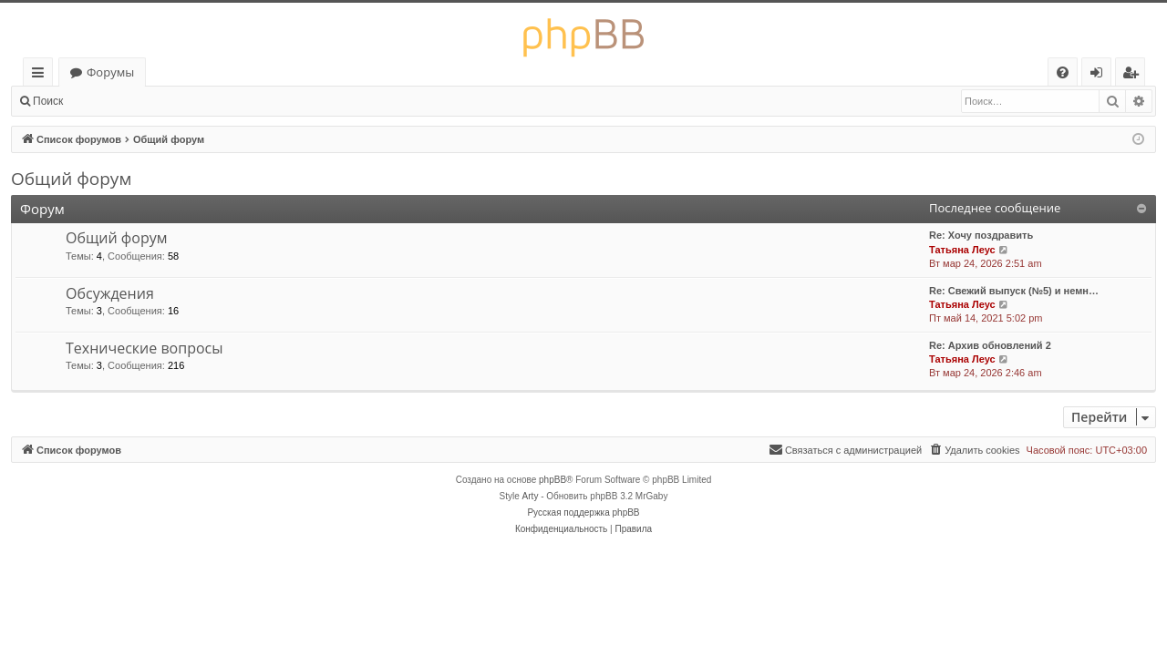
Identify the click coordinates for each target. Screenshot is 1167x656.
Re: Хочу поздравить (981, 235)
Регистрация (173, 101)
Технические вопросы (144, 348)
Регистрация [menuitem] (1134, 75)
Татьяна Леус (962, 249)
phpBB (552, 480)
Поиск (48, 101)
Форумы (110, 72)
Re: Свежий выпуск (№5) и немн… (1014, 290)
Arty (530, 496)
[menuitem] (1062, 72)
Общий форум (71, 178)
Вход (102, 101)
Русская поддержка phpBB (583, 512)
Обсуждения (110, 293)
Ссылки (41, 75)
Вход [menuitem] (1100, 75)
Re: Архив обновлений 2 (990, 345)
